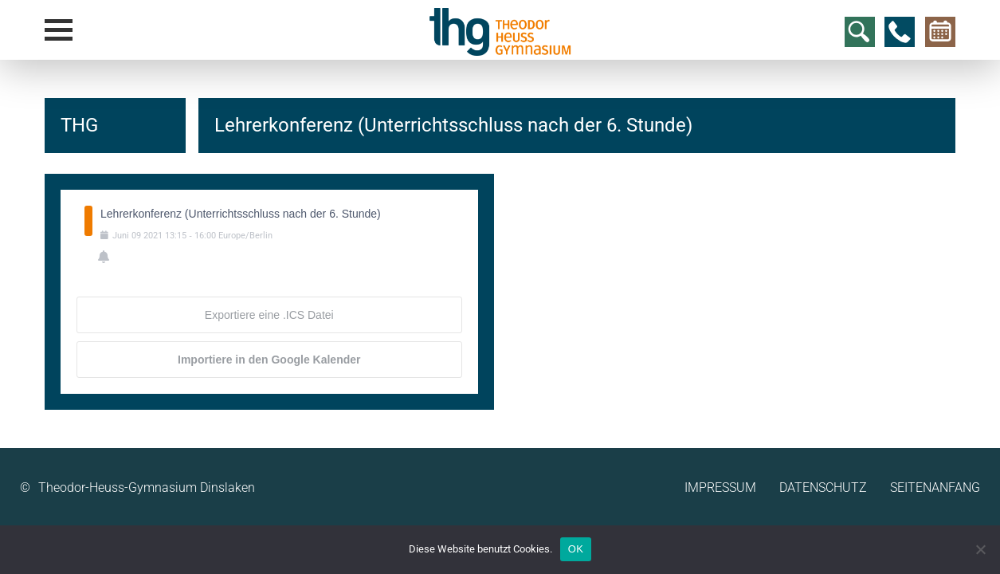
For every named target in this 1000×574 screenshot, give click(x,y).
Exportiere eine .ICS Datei (269, 315)
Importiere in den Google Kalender (269, 359)
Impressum (720, 487)
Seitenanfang (935, 487)
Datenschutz (823, 487)
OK (575, 549)
